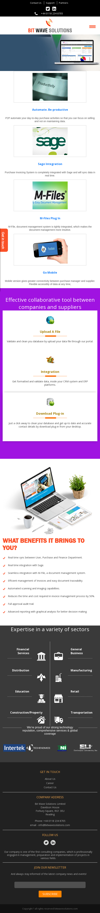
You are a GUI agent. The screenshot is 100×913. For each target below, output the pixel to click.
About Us (50, 779)
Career (50, 783)
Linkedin (53, 842)
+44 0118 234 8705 (52, 13)
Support (50, 2)
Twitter (47, 842)
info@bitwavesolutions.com (54, 825)
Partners (63, 2)
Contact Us (35, 2)
